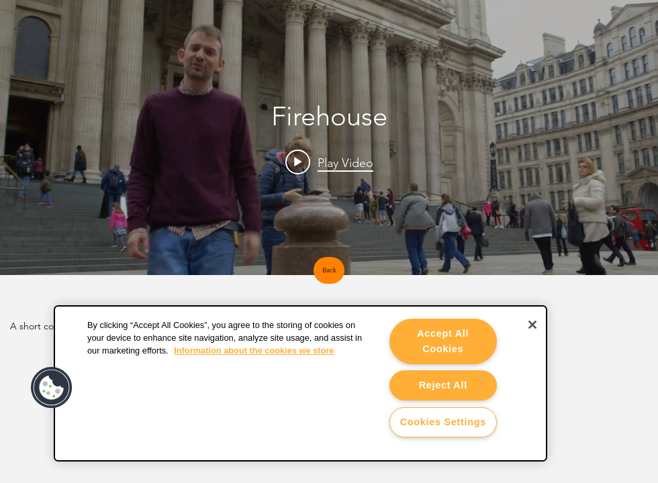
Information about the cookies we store (254, 350)
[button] (51, 387)
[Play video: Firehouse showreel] (329, 162)
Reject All (443, 385)
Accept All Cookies (443, 341)
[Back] (329, 270)
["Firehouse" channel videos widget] (329, 137)
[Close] (532, 324)
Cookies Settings (443, 422)
